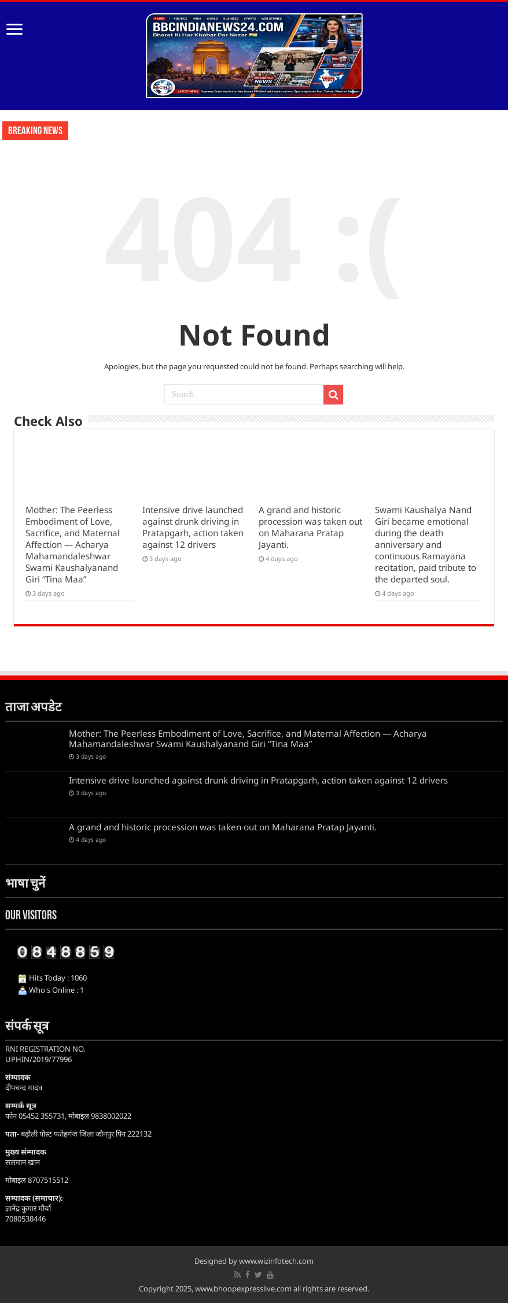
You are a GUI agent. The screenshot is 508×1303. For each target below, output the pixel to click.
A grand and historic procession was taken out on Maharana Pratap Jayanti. (310, 527)
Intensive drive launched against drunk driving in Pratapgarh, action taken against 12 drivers (193, 527)
